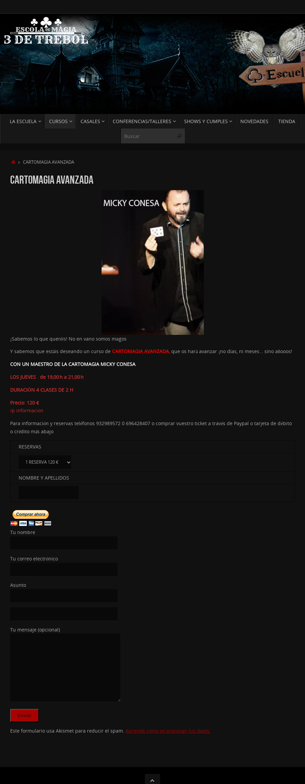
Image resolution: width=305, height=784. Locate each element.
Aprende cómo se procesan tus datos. (168, 731)
